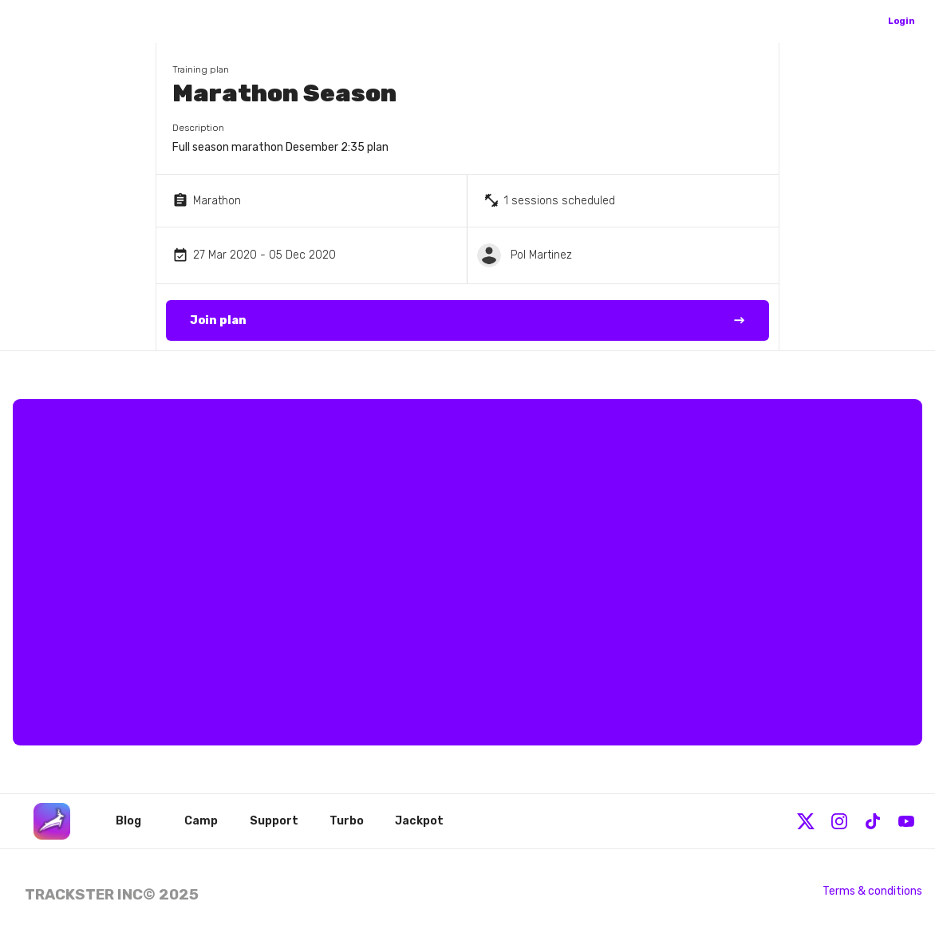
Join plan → (467, 321)
